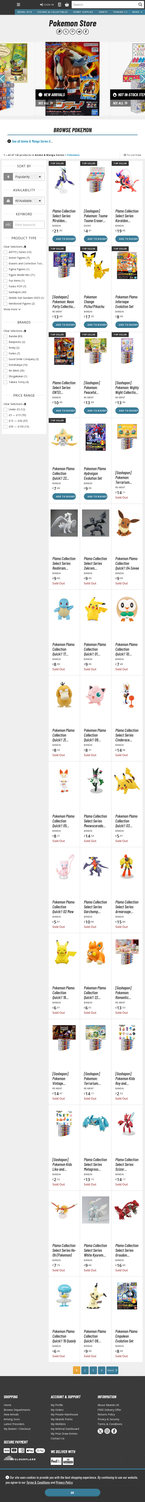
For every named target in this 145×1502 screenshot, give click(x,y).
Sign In (47, 4)
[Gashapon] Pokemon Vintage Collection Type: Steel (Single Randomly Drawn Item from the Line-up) (63, 1078)
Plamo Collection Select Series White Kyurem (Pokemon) (95, 1250)
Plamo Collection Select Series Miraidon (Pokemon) (63, 215)
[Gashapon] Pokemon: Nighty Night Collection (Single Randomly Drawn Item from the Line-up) (127, 387)
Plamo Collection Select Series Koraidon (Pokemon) (126, 215)
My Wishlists (58, 1424)
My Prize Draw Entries (64, 1433)
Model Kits (25, 12)
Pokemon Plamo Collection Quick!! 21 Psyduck (63, 735)
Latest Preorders (14, 1424)
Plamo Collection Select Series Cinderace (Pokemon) (126, 735)
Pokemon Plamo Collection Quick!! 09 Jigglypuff (95, 735)
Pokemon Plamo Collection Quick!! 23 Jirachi (63, 473)
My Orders (57, 1410)
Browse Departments (17, 1410)
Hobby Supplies (83, 12)
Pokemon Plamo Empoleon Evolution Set (126, 1336)
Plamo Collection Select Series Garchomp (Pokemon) (95, 906)
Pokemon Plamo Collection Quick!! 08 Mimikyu (95, 1336)
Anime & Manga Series (49, 155)
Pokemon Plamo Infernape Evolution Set (126, 301)
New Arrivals (11, 1414)
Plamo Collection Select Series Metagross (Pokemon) (95, 1164)
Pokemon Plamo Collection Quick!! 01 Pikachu (95, 649)
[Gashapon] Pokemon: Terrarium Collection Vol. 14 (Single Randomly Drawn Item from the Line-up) (95, 1078)
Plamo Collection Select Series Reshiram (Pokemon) (63, 563)
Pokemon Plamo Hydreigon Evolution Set (95, 473)
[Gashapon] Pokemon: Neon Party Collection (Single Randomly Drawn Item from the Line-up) (64, 301)
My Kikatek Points (62, 1419)
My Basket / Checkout (17, 1429)
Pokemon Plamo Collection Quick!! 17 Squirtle (63, 649)
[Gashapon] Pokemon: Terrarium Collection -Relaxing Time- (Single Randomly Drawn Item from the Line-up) (127, 477)
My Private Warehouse (64, 1414)
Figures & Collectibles (53, 12)
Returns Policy (106, 1414)
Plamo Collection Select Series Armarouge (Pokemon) (126, 906)
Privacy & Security (108, 1419)
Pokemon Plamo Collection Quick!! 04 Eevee (127, 563)
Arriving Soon (12, 1419)
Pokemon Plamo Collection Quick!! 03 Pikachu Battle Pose (126, 821)
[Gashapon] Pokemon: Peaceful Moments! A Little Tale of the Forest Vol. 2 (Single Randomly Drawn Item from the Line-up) (95, 387)
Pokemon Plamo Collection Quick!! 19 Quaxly (64, 1336)
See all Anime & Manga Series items (33, 141)
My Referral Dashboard (65, 1429)
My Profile (57, 1405)
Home (7, 1405)
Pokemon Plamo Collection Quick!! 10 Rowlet (126, 649)
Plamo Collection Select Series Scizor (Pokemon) (126, 1164)
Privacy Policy (64, 1482)
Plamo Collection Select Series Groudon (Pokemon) (126, 1250)
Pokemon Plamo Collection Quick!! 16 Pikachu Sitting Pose (63, 992)
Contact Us (57, 1438)
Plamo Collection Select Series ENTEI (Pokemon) (63, 387)
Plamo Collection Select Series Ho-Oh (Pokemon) (64, 1250)
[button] (142, 79)
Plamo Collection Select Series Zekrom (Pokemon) (95, 563)
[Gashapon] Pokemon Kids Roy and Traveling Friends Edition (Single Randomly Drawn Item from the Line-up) (127, 1078)
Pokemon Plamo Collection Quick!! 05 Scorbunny (63, 821)
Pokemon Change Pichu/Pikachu (94, 301)
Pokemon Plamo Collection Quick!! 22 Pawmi (95, 992)
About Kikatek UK (108, 1405)
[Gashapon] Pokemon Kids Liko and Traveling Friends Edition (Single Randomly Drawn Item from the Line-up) (64, 1164)
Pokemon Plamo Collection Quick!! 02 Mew (63, 906)
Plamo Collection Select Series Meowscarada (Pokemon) (95, 821)
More (137, 12)
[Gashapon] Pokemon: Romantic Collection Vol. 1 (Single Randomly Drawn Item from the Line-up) (127, 992)
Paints (103, 12)
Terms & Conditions (38, 1482)
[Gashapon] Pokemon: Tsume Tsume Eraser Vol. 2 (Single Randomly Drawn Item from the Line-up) (95, 215)
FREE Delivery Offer (109, 1410)
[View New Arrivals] (73, 78)
